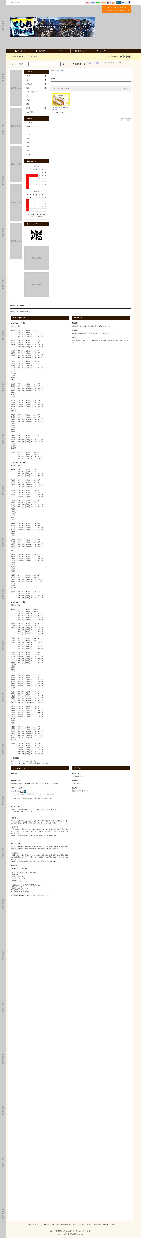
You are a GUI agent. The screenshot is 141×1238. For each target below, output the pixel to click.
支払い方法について (33, 1224)
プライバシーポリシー (86, 1224)
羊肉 (119, 63)
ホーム (53, 70)
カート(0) (101, 51)
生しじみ (90, 63)
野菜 (27, 150)
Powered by (70, 1234)
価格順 (63, 88)
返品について (57, 1224)
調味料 (28, 154)
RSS (108, 1224)
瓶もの (28, 146)
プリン (115, 63)
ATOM (112, 1224)
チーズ (110, 63)
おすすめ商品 (31, 56)
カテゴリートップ (17, 56)
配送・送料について (46, 1224)
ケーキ (63, 70)
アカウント (20, 51)
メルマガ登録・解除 (111, 56)
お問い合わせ (81, 51)
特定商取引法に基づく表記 (70, 1224)
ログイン (60, 51)
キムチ (104, 63)
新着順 (68, 88)
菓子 (57, 70)
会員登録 (40, 51)
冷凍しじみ (97, 63)
